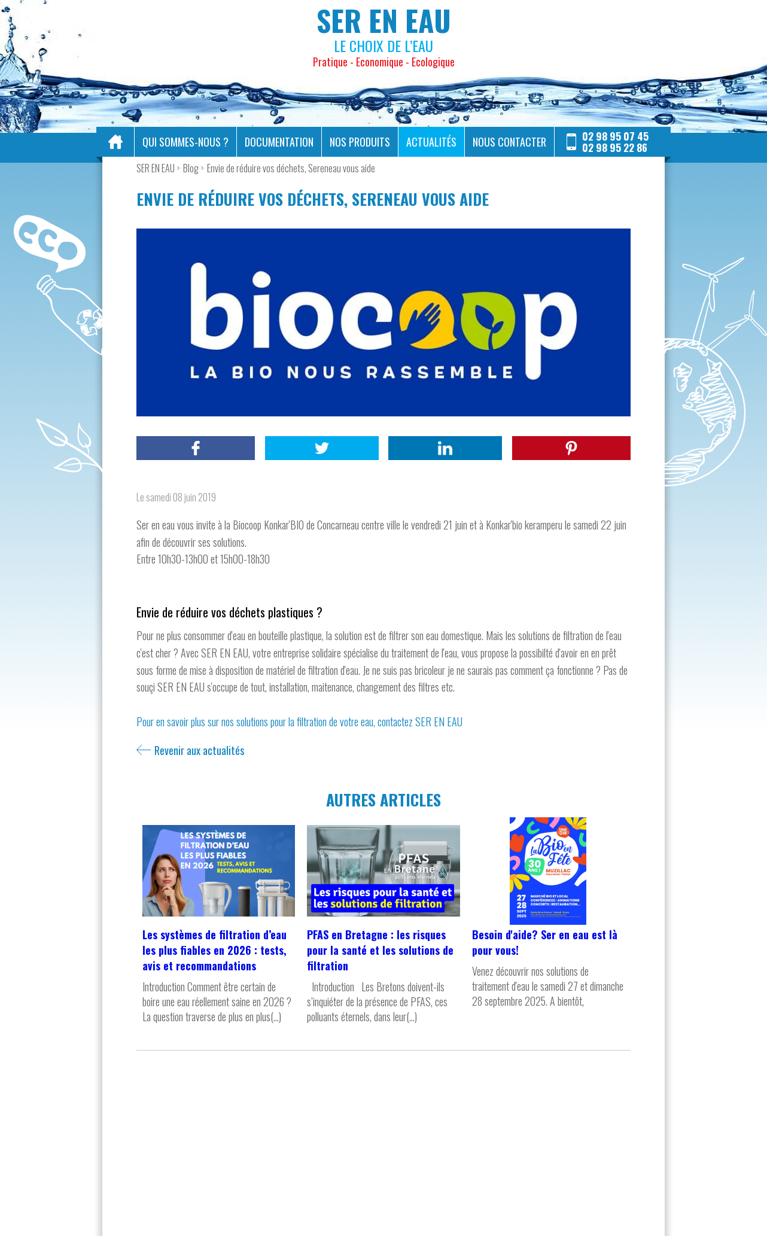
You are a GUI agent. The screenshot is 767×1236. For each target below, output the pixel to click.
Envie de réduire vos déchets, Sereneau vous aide (291, 168)
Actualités (431, 142)
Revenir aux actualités (199, 750)
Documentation (279, 142)
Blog (191, 168)
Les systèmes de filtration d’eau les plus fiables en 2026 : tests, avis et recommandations (214, 950)
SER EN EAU (155, 168)
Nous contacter (509, 142)
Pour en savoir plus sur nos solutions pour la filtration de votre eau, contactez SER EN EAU (299, 721)
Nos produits (360, 142)
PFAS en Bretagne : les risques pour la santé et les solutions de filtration (380, 950)
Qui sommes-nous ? (185, 142)
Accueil (115, 142)
